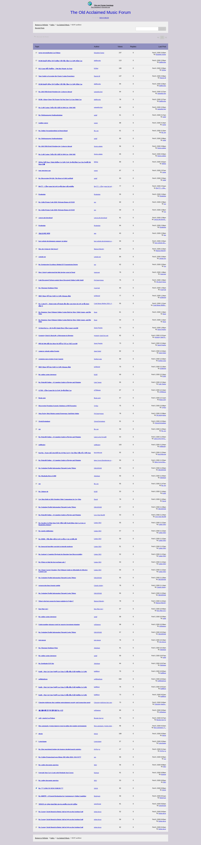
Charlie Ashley (161, 587)
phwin (164, 735)
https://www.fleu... (160, 462)
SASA (164, 790)
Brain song (162, 399)
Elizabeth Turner (161, 54)
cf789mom (162, 392)
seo (165, 204)
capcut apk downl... (160, 219)
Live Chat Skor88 (160, 516)
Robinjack (163, 797)
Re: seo (163, 132)
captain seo (162, 258)
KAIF (164, 376)
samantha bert (161, 93)
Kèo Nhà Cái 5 (161, 610)
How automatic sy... (160, 727)
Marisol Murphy (161, 250)
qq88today (162, 446)
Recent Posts (39, 28)
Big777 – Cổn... (161, 188)
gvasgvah (163, 289)
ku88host (163, 673)
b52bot (164, 70)
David (164, 501)
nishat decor (162, 813)
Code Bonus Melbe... (159, 305)
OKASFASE (162, 470)
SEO (164, 766)
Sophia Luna (162, 360)
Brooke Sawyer (161, 720)
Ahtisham (163, 477)
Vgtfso (164, 407)
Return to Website (41, 25)
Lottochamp (162, 743)
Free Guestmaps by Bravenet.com (100, 7)
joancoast (163, 274)
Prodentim (163, 196)
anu (165, 235)
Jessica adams (161, 148)
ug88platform (162, 681)
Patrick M (163, 78)
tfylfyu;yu (163, 751)
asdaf (164, 117)
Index (52, 25)
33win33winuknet (160, 423)
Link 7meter (162, 384)
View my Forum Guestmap (103, 5)
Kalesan (163, 774)
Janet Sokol (162, 353)
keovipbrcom (162, 454)
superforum (162, 805)
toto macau (162, 642)
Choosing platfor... (160, 704)
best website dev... (160, 243)
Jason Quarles (161, 329)
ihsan (164, 314)
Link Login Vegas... (160, 438)
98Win (164, 163)
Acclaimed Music (63, 25)
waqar (164, 124)
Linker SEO (162, 524)
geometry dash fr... (160, 337)
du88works (162, 62)
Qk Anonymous (161, 282)
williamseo (162, 626)
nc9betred (163, 297)
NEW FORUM (104, 18)
